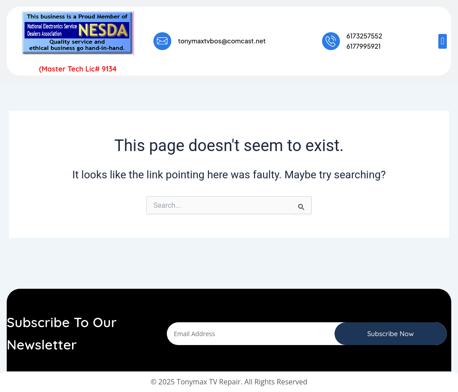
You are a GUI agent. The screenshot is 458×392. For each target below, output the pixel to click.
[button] (442, 41)
